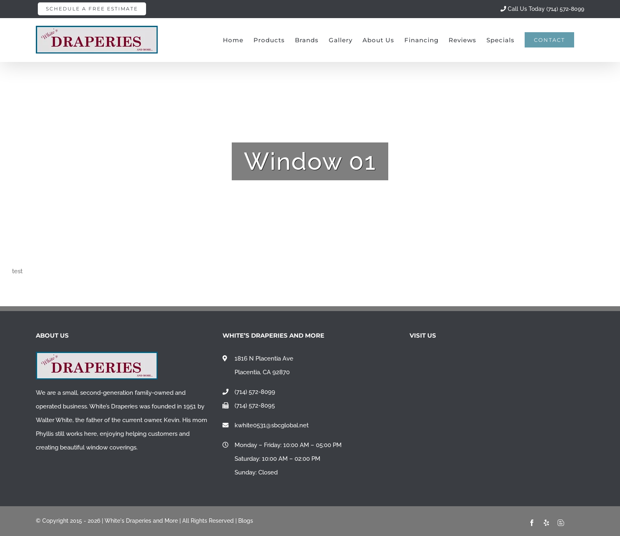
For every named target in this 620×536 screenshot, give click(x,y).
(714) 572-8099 (255, 392)
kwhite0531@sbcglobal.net (272, 425)
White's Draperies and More (141, 520)
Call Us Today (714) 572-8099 (542, 9)
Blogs (245, 520)
